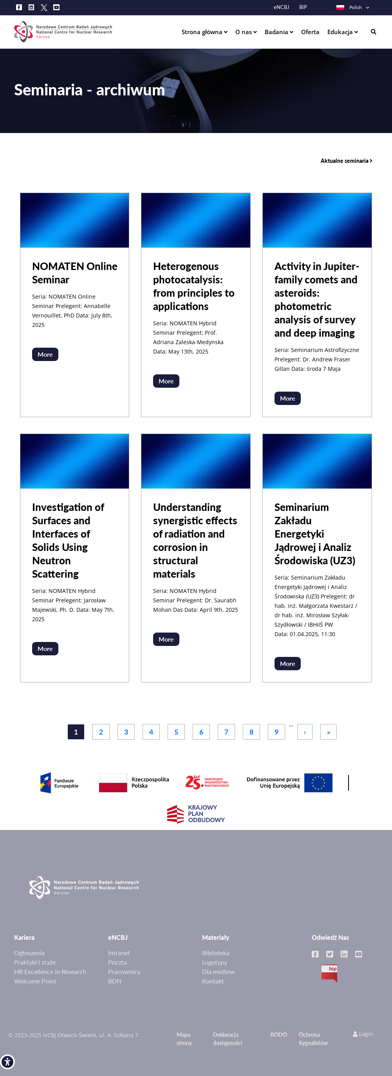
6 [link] (201, 732)
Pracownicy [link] (124, 971)
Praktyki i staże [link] (35, 962)
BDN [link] (114, 981)
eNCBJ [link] (281, 7)
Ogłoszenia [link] (29, 952)
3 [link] (126, 732)
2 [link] (101, 732)
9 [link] (276, 732)
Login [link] (363, 1034)
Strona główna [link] (203, 32)
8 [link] (251, 732)
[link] (7, 1061)
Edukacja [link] (340, 32)
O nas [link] (244, 32)
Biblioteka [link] (215, 952)
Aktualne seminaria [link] (346, 160)
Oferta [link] (310, 32)
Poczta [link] (117, 962)
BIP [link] (303, 7)
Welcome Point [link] (35, 981)
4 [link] (151, 732)
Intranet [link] (119, 952)
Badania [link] (277, 32)
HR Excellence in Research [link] (50, 971)
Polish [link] (348, 7)
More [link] (45, 354)
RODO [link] (279, 1034)
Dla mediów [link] (218, 971)
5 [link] (176, 732)
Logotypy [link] (214, 962)
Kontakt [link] (213, 981)
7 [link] (226, 732)
